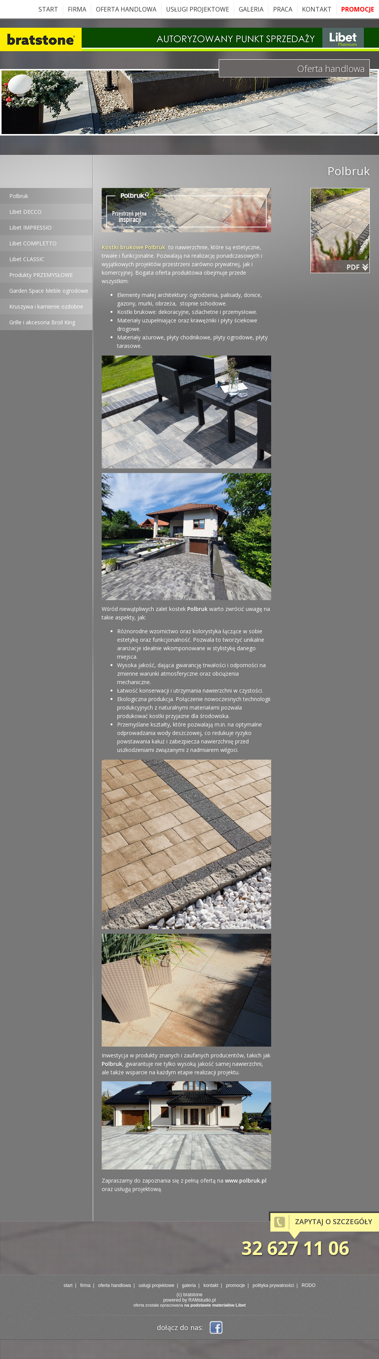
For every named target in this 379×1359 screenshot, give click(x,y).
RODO (308, 1285)
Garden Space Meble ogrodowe (48, 290)
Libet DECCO (25, 211)
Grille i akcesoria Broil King (42, 322)
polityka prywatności (273, 1285)
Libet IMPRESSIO (30, 227)
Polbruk (18, 196)
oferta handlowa (126, 9)
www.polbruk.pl (246, 1180)
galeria (251, 9)
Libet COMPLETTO (33, 243)
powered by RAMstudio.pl (189, 1300)
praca (282, 9)
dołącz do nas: (180, 1327)
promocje (357, 9)
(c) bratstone (189, 1294)
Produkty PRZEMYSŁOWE (41, 275)
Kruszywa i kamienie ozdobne (46, 306)
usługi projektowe (197, 9)
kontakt (317, 9)
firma (77, 9)
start (48, 9)
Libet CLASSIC (26, 259)
